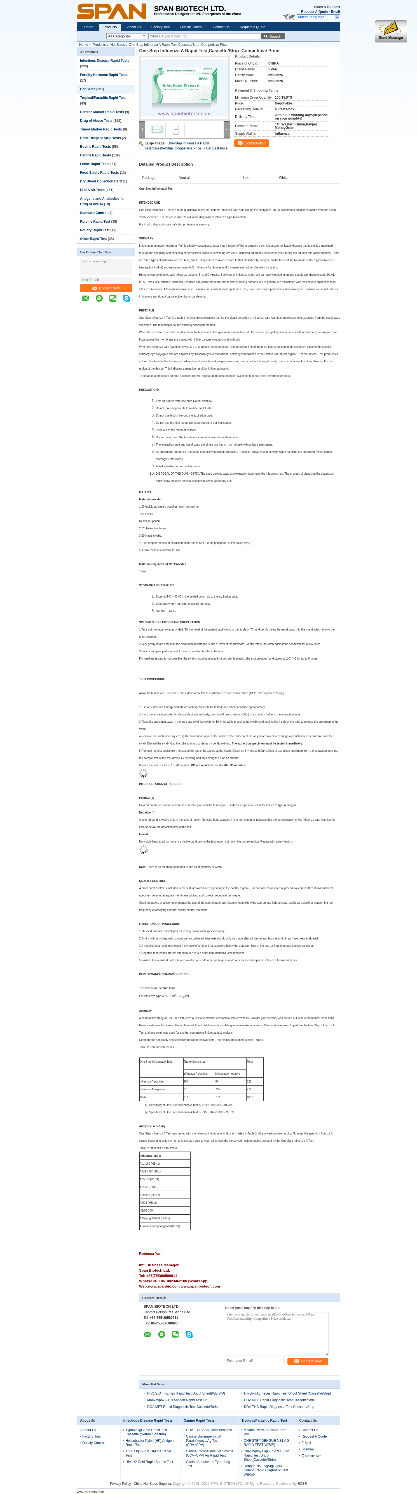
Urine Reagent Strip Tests (100, 138)
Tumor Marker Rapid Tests (101, 129)
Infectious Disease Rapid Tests (104, 61)
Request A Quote (314, 12)
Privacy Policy (120, 1484)
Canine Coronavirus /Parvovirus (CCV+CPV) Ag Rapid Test (209, 1453)
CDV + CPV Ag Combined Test (209, 1430)
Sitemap (307, 1449)
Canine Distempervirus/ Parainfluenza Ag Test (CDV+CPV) (203, 1440)
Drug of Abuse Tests (96, 121)
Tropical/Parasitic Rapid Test (103, 98)
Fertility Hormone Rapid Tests (104, 75)
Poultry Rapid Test (94, 230)
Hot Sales (117, 45)
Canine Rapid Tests (95, 155)
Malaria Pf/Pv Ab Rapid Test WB (264, 1432)
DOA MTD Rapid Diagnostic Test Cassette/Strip (279, 1400)
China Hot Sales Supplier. (153, 1484)
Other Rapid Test (93, 239)
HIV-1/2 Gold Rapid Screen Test (149, 1462)
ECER (302, 1484)
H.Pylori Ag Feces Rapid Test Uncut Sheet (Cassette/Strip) (287, 1393)
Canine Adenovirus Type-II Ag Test (208, 1464)
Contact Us (221, 27)
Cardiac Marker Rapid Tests (102, 112)
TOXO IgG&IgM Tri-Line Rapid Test (148, 1453)
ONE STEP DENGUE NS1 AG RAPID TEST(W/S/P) (266, 1443)
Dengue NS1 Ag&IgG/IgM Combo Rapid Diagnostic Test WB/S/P (266, 1470)
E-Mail (306, 1443)
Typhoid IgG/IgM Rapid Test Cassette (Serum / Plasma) (146, 1432)
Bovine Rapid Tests (95, 147)
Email (335, 12)
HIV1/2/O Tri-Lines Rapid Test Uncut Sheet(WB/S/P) (186, 1393)
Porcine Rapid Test (95, 221)
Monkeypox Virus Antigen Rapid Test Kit (177, 1400)
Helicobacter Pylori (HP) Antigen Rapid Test (150, 1443)
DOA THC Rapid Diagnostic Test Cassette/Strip (279, 1407)
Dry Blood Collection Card (101, 181)
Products (110, 27)
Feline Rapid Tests (94, 164)
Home (88, 27)
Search (275, 36)
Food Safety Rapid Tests (99, 173)
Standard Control (93, 213)
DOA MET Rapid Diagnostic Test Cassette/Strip (182, 1407)
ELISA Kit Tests (92, 190)
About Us (134, 27)
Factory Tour (160, 27)
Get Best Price (217, 148)
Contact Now (106, 288)
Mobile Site (311, 1456)
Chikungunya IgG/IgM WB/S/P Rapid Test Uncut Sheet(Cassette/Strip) (266, 1455)
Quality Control (191, 27)
